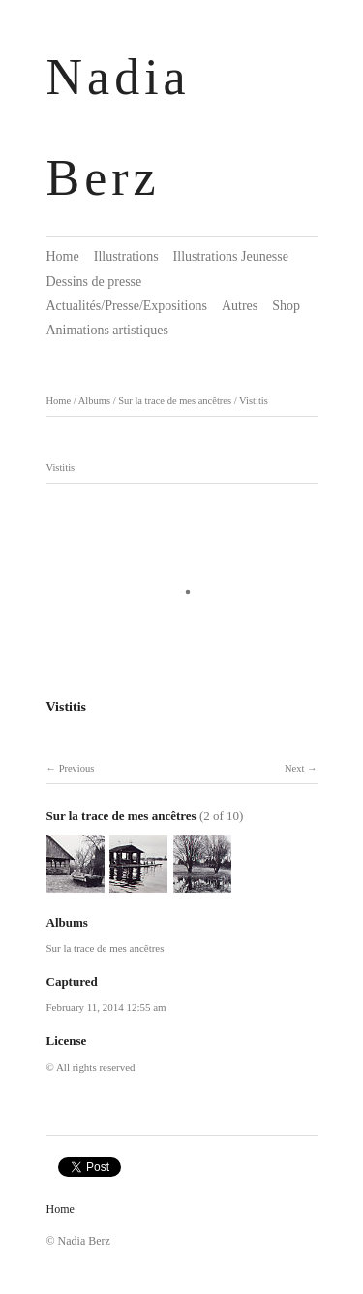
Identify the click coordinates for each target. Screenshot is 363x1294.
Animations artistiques (107, 330)
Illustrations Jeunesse (230, 256)
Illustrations (126, 256)
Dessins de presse (94, 281)
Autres (239, 306)
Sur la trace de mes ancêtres (174, 400)
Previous (77, 768)
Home (62, 256)
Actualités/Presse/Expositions (126, 306)
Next (294, 768)
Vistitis (253, 400)
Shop (286, 306)
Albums (94, 400)
